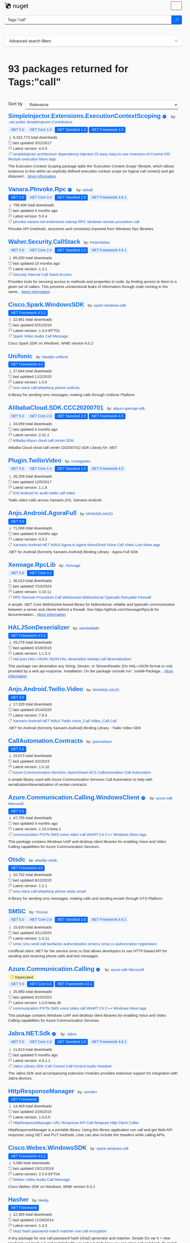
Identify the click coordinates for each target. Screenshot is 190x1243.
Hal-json (20, 659)
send (35, 944)
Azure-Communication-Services (39, 772)
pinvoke (19, 222)
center (60, 440)
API (82, 1122)
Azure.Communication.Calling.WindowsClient (74, 797)
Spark (18, 336)
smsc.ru (108, 944)
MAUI (55, 545)
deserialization (119, 659)
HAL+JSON (38, 659)
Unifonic (20, 356)
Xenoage (72, 565)
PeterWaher (100, 242)
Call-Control (76, 1066)
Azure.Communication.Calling (51, 969)
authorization (126, 944)
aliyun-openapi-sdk (129, 408)
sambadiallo (89, 628)
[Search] (176, 20)
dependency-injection (76, 154)
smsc (17, 944)
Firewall (144, 597)
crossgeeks (80, 461)
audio (44, 493)
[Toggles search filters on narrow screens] (176, 41)
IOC (167, 154)
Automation (141, 772)
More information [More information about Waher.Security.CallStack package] (36, 291)
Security (20, 274)
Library (29, 1066)
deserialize (77, 659)
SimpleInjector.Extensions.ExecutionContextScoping (84, 116)
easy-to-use (118, 154)
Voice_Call (81, 721)
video (70, 493)
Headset (104, 1066)
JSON (54, 659)
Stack (54, 274)
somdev (90, 1092)
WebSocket (72, 597)
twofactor (54, 944)
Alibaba (19, 440)
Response (70, 1122)
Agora (81, 545)
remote (109, 222)
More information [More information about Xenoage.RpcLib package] (51, 614)
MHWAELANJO (99, 513)
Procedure (45, 597)
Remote (29, 597)
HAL (63, 659)
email (81, 891)
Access (65, 274)
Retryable (129, 597)
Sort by (15, 103)
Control (58, 1066)
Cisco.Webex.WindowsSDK (47, 1148)
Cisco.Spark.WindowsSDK (46, 304)
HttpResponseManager (41, 1091)
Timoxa (41, 912)
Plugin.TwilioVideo (35, 460)
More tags (47, 159)
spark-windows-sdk (110, 305)
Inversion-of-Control (146, 154)
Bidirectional (93, 597)
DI (97, 154)
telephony (46, 387)
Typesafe (112, 597)
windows (94, 222)
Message (60, 336)
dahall (88, 190)
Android (26, 493)
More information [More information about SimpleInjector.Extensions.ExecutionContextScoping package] (42, 176)
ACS (93, 772)
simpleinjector (24, 154)
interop (71, 222)
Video (29, 336)
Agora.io (68, 545)
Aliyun (31, 440)
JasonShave (77, 772)
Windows (121, 834)
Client (123, 1122)
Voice (111, 545)
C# (101, 834)
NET (46, 545)
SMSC (17, 911)
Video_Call (100, 721)
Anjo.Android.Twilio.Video (45, 689)
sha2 (17, 1231)
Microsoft (16, 803)
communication (26, 834)
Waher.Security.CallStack (44, 242)
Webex (19, 1179)
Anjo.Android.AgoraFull (42, 513)
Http (113, 1122)
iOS (16, 493)
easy (104, 154)
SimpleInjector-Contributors (49, 122)
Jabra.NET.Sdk (29, 1033)
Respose (101, 1122)
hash (26, 1231)
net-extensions (52, 222)
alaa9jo (49, 357)
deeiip (43, 1200)
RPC (82, 222)
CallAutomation (110, 772)
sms (16, 387)
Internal (34, 274)
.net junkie (17, 122)
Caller (134, 1122)
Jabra (71, 1034)
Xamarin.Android (27, 545)
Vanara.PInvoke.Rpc (37, 189)
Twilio (66, 721)
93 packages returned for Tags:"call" (68, 75)
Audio (39, 336)
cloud (42, 440)
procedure (124, 222)
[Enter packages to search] (88, 20)
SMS (55, 834)
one (78, 1231)
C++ (108, 834)
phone (60, 387)
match (54, 1231)
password (40, 1231)
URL (56, 1122)
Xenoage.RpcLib (32, 565)
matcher (67, 1231)
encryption (97, 1231)
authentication (75, 944)
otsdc (52, 860)
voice (25, 387)
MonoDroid (96, 545)
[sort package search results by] (101, 104)
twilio (54, 493)
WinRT (92, 834)
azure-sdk (164, 798)
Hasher (18, 1199)
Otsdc (16, 859)
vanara (33, 222)
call (137, 222)
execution (30, 159)
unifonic (61, 357)
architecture (47, 154)
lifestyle (14, 159)
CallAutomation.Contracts (45, 741)
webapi (93, 659)
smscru (94, 944)
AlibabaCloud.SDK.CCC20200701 (55, 407)
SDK (70, 440)
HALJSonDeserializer (39, 627)
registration (147, 944)
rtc (36, 493)
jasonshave (102, 741)
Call (44, 274)
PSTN (45, 834)
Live (138, 545)
